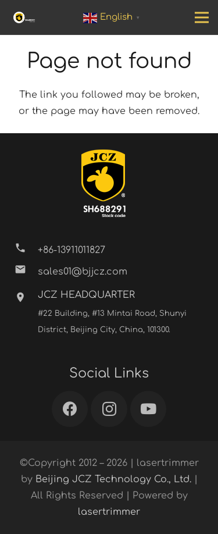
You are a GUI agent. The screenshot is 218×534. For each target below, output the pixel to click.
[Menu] (201, 17)
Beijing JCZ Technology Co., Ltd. (113, 479)
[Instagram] (109, 409)
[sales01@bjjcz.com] (26, 272)
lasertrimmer (109, 512)
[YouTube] (148, 409)
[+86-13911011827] (26, 250)
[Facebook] (70, 409)
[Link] (24, 17)
